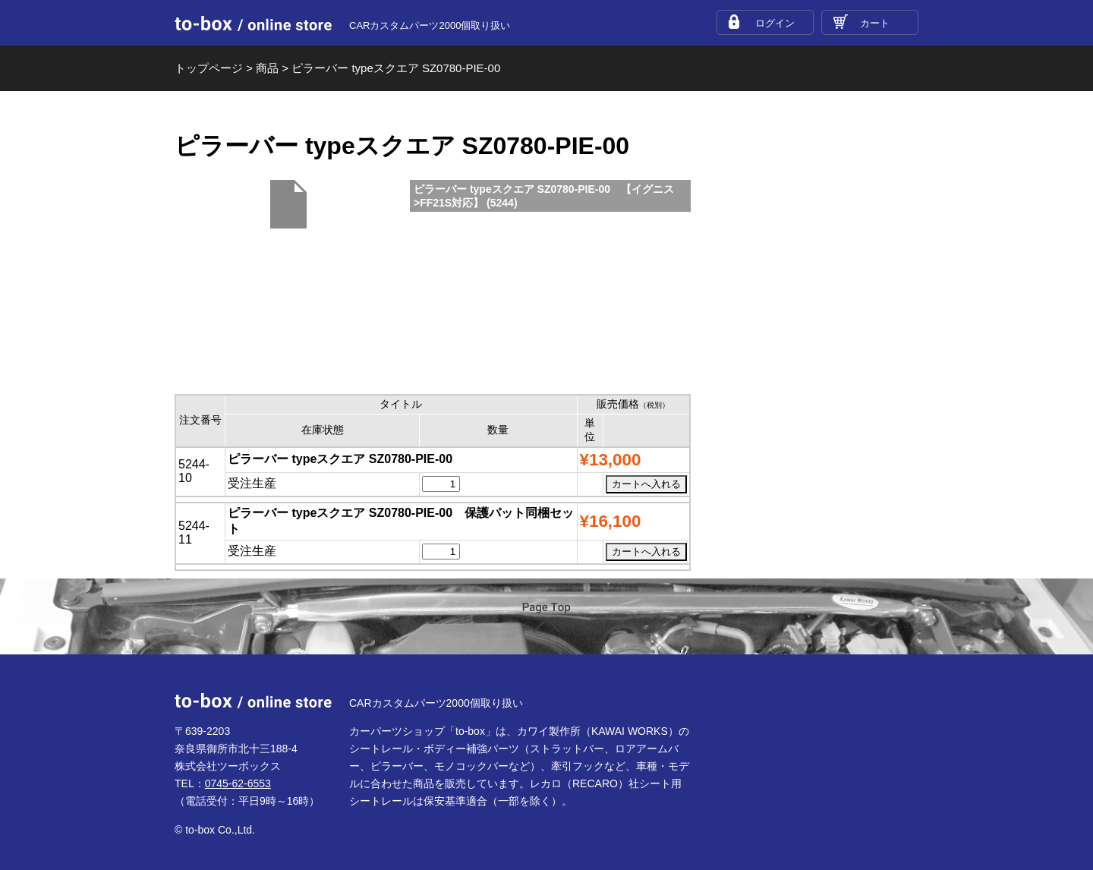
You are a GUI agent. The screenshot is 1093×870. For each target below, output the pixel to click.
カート (875, 23)
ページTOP (546, 617)
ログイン (775, 23)
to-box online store (253, 23)
